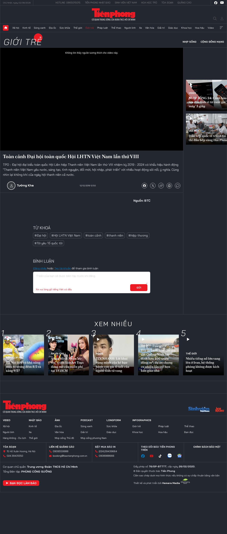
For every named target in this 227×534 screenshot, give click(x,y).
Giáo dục (173, 27)
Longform (114, 420)
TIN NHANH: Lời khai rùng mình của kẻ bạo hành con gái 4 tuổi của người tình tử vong (112, 365)
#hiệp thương (138, 235)
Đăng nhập (40, 268)
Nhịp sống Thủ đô (64, 438)
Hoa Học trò (149, 2)
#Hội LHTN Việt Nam (65, 235)
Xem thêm (221, 28)
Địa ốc (52, 27)
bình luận (177, 185)
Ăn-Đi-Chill (58, 353)
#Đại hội (40, 235)
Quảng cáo (184, 2)
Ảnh (57, 420)
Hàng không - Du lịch (14, 438)
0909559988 (60, 451)
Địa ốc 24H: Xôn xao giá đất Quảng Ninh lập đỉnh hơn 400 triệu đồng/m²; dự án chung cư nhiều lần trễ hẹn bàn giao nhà (158, 360)
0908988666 (106, 455)
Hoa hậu (199, 27)
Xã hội (15, 27)
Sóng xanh (40, 27)
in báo (169, 185)
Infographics (141, 420)
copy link (161, 185)
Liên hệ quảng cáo (61, 446)
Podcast (87, 420)
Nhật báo (35, 420)
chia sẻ (144, 185)
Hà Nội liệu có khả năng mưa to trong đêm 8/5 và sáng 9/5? (23, 366)
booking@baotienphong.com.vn (70, 455)
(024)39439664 (108, 451)
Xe (140, 27)
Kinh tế (27, 27)
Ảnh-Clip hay (15, 357)
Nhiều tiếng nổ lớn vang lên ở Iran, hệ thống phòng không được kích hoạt (203, 365)
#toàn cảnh (93, 235)
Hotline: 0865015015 (68, 2)
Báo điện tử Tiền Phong (113, 14)
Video (211, 27)
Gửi (139, 287)
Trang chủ (5, 28)
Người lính (130, 27)
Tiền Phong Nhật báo (97, 2)
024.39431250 (15, 455)
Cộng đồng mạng (212, 41)
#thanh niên (115, 235)
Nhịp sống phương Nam (94, 438)
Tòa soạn (167, 2)
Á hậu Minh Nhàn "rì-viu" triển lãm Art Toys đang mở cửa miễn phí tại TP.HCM (67, 365)
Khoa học (186, 27)
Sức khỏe (65, 27)
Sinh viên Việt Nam (126, 2)
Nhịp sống (189, 41)
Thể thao (116, 27)
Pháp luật (102, 27)
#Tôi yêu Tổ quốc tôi (48, 243)
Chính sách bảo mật (207, 446)
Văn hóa (149, 27)
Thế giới (77, 27)
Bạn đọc (189, 432)
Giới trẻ (89, 27)
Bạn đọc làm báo (21, 483)
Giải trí (161, 27)
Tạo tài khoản (62, 268)
